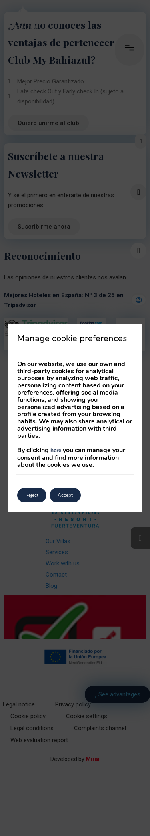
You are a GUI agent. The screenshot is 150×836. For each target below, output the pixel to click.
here (55, 450)
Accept (65, 495)
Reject (31, 495)
